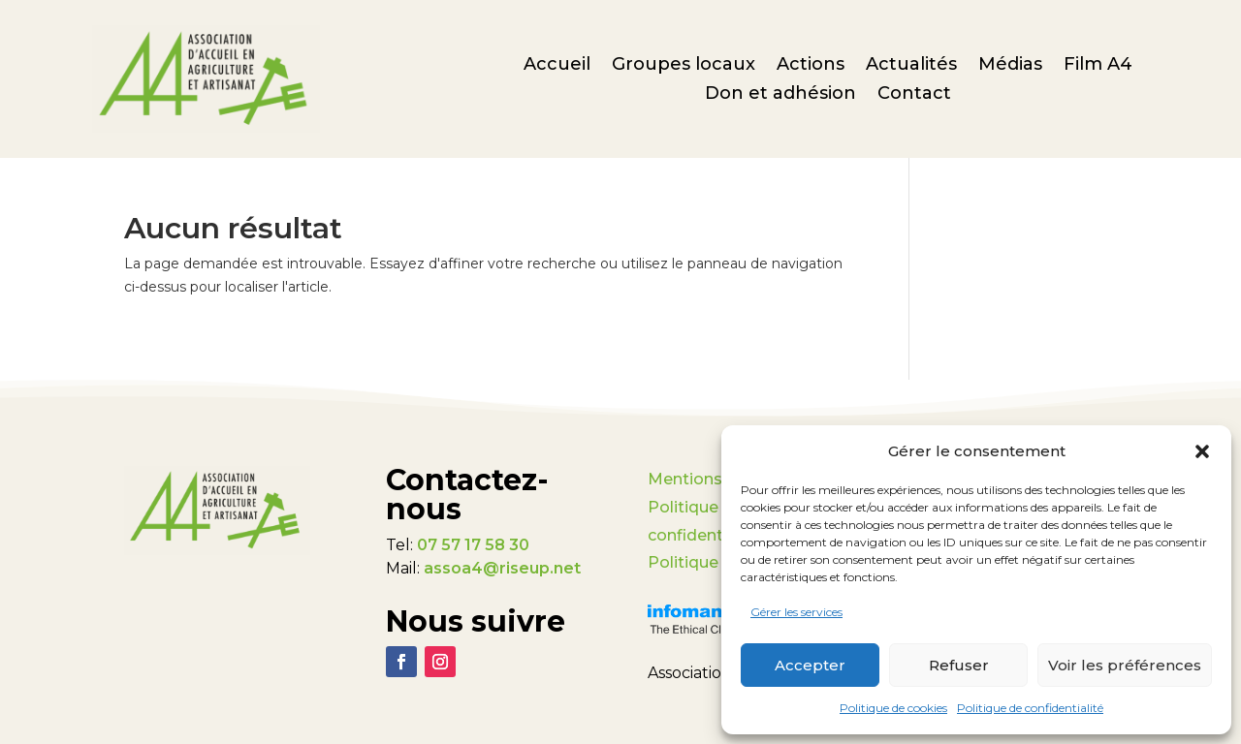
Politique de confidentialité (1030, 707)
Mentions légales (715, 479)
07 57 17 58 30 (473, 545)
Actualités (911, 66)
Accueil (557, 66)
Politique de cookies (893, 707)
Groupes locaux (683, 66)
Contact (914, 95)
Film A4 (1098, 66)
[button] (1202, 451)
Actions (810, 66)
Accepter (810, 665)
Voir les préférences (1124, 665)
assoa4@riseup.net (502, 568)
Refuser (959, 665)
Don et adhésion (780, 95)
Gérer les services (796, 611)
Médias (1010, 66)
